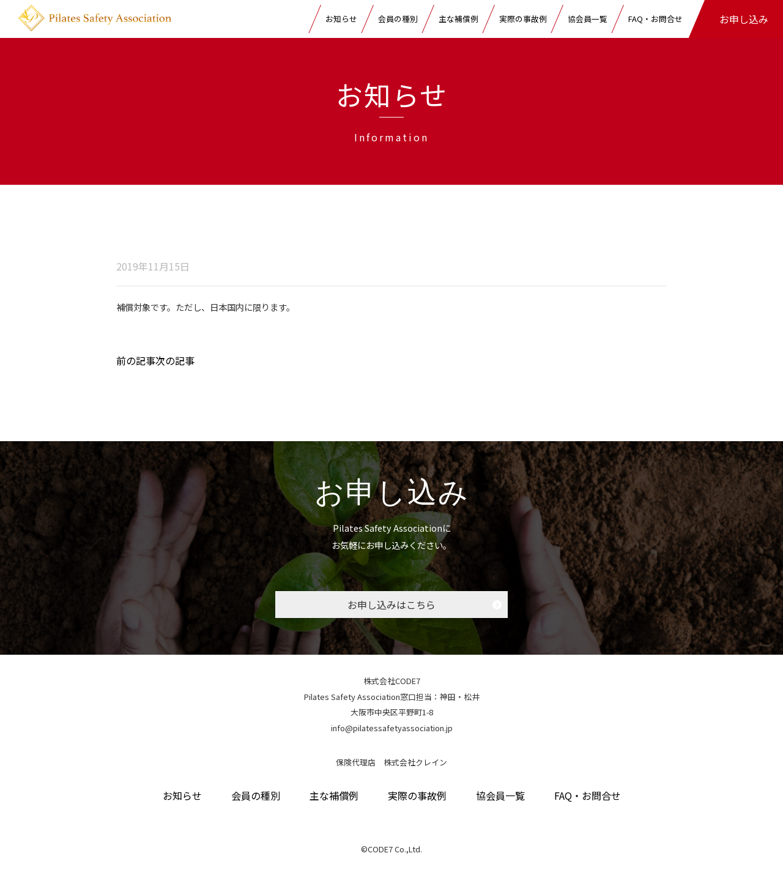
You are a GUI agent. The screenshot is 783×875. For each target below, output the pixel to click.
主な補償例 (458, 18)
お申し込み (743, 19)
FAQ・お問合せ (655, 18)
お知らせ (341, 18)
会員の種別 (398, 18)
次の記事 (175, 360)
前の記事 (135, 360)
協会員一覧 (587, 18)
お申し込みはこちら (391, 604)
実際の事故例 (523, 18)
